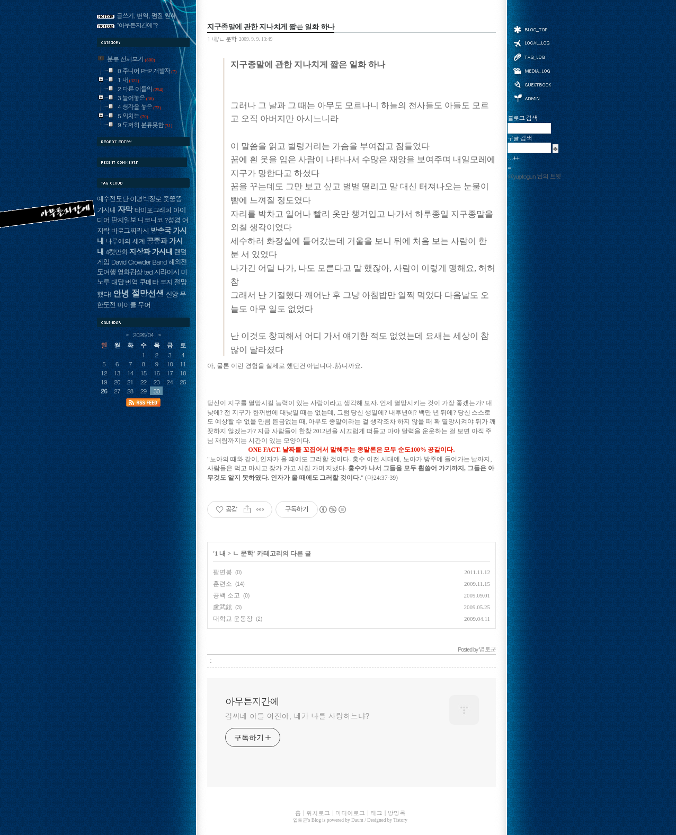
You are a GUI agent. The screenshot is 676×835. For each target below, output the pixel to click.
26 (104, 390)
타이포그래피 (153, 210)
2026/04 (143, 334)
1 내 (220, 553)
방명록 (532, 83)
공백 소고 (226, 595)
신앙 (171, 294)
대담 (117, 282)
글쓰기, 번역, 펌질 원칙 (146, 15)
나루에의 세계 (125, 241)
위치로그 (532, 42)
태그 (532, 56)
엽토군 (300, 820)
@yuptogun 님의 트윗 (534, 176)
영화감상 (129, 272)
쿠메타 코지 (156, 282)
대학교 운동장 (233, 618)
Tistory (400, 820)
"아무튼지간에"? (137, 25)
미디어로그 (532, 70)
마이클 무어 (133, 305)
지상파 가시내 (151, 251)
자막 (124, 209)
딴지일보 (123, 220)
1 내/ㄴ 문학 (221, 38)
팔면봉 (222, 572)
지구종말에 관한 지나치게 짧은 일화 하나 (270, 26)
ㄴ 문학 (243, 553)
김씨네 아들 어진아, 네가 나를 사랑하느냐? (297, 715)
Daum (357, 820)
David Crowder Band (139, 262)
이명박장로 (145, 199)
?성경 (172, 220)
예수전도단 (112, 199)
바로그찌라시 (130, 230)
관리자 (532, 97)
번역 (131, 282)
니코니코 (150, 220)
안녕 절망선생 (138, 293)
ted (148, 272)
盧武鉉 (222, 607)
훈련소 (222, 583)
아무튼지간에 (252, 701)
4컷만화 (116, 252)
